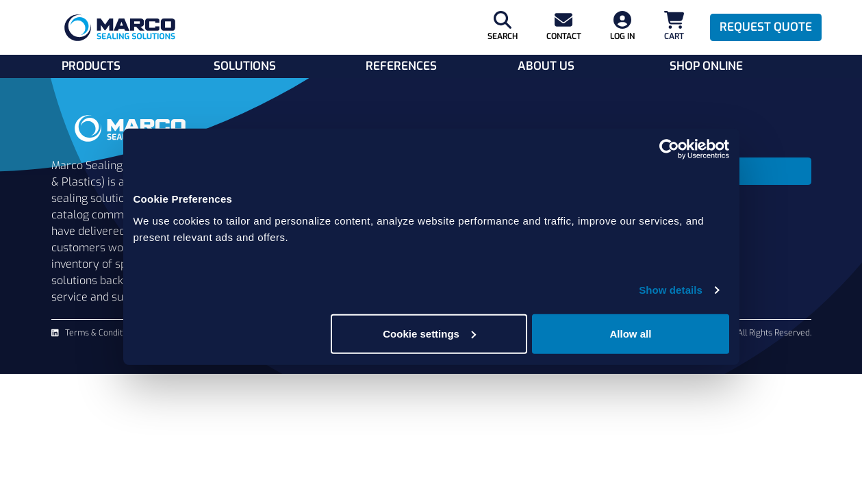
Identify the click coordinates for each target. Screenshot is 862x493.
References (401, 66)
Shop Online (706, 66)
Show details (670, 290)
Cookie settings (429, 333)
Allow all (631, 333)
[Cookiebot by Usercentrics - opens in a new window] (669, 149)
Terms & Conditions (101, 332)
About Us (546, 66)
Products (91, 66)
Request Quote (766, 27)
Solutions (245, 66)
